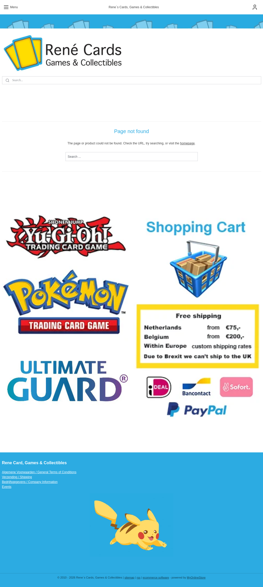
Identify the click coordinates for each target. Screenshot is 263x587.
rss (138, 577)
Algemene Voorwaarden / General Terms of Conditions (39, 472)
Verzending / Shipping (17, 477)
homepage (187, 143)
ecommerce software (156, 577)
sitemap (130, 577)
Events (7, 487)
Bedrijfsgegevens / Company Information (30, 482)
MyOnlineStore (196, 577)
